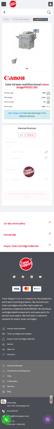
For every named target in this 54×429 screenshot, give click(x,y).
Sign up (17, 113)
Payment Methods (14, 366)
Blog (9, 392)
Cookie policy (12, 381)
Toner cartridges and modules (19, 334)
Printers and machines (21, 19)
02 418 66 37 (12, 411)
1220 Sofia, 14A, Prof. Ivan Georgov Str (18, 404)
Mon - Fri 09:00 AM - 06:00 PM (16, 422)
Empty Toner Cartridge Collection (21, 339)
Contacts (11, 354)
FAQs (9, 376)
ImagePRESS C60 (40, 19)
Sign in (11, 113)
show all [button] (30, 135)
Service (10, 344)
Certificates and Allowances (18, 371)
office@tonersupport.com (18, 416)
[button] (27, 68)
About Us (11, 349)
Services (10, 386)
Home (6, 19)
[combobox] (23, 12)
